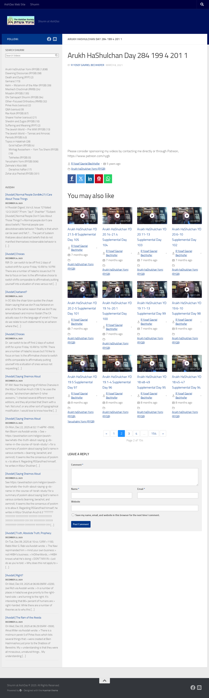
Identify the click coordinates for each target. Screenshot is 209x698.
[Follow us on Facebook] (49, 39)
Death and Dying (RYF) (17, 77)
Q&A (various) (12, 109)
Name (75, 496)
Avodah (9, 187)
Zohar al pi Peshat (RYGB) (19, 173)
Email (141, 496)
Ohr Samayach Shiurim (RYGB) (21, 97)
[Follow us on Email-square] (55, 39)
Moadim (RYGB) (14, 93)
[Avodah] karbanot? (16, 292)
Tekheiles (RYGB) (18, 157)
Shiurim (34, 4)
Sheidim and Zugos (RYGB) (20, 121)
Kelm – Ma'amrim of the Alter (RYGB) (25, 85)
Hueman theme (50, 690)
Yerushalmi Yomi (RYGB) (82, 428)
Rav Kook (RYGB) (14, 113)
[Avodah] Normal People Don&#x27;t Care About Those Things (28, 197)
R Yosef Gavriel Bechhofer (87, 64)
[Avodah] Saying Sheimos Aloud (23, 376)
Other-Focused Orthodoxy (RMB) (23, 101)
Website (75, 508)
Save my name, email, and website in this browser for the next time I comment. (117, 522)
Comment (77, 472)
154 (154, 441)
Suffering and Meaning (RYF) (21, 125)
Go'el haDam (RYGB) (20, 145)
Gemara (9, 81)
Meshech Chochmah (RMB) (20, 89)
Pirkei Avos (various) (16, 105)
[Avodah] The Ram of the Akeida (23, 617)
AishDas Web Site (14, 4)
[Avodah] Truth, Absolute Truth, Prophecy (28, 533)
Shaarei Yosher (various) (18, 117)
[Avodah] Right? (14, 575)
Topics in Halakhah (15, 141)
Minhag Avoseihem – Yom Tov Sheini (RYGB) (33, 149)
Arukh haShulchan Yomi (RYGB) (90, 168)
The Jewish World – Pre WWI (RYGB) (25, 129)
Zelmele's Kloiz (13, 165)
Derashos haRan (18, 169)
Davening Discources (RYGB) (21, 73)
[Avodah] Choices (15, 254)
